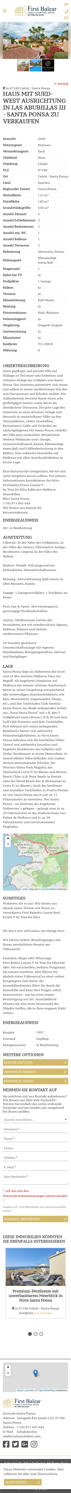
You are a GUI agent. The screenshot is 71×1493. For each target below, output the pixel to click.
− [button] (8, 844)
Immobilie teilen (19, 1081)
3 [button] (41, 1334)
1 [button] (30, 1334)
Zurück (61, 84)
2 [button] (35, 1334)
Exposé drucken (18, 1062)
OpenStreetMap (48, 889)
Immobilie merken (20, 1072)
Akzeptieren (16, 1482)
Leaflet (25, 889)
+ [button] (8, 839)
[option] (35, 1283)
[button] (66, 5)
